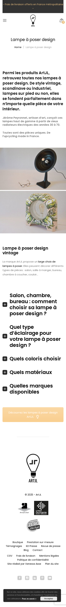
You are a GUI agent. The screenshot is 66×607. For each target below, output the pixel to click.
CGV (9, 555)
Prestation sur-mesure (40, 542)
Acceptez (48, 598)
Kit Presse (31, 546)
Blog (26, 550)
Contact (37, 550)
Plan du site (52, 563)
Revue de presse (50, 546)
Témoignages (14, 546)
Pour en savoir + (29, 599)
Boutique (18, 542)
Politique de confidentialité (33, 559)
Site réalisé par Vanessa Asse (24, 563)
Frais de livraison (25, 555)
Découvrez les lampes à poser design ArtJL (33, 415)
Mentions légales (49, 555)
